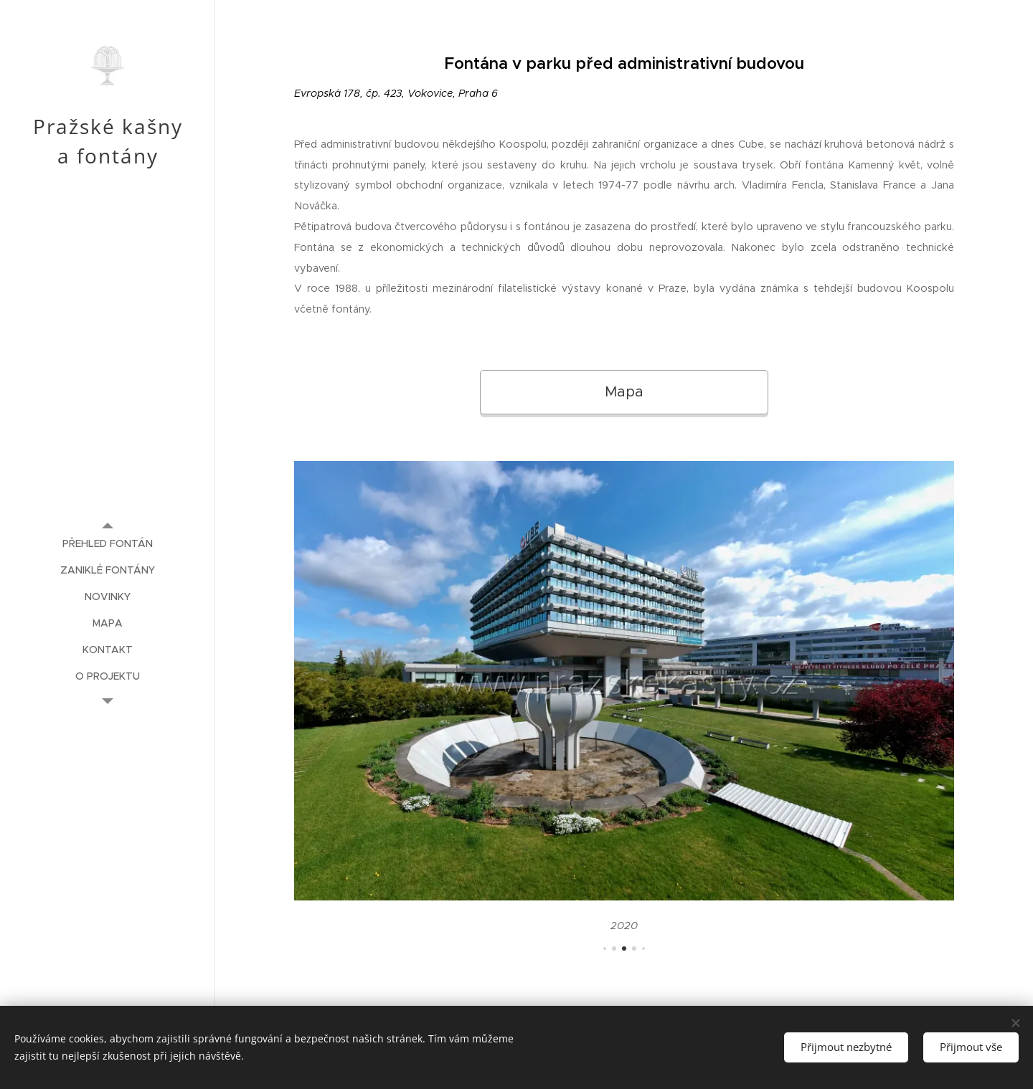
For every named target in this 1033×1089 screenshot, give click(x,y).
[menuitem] (107, 544)
